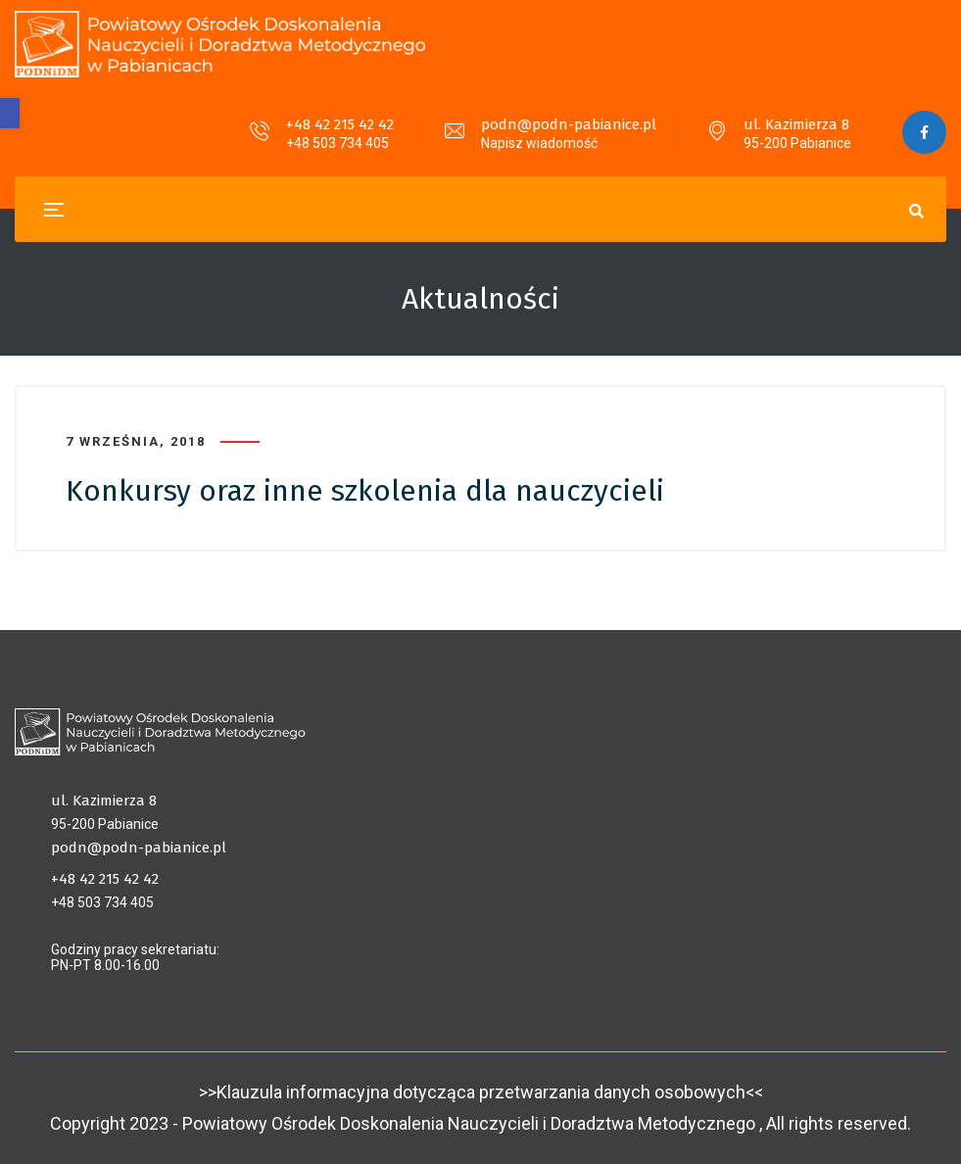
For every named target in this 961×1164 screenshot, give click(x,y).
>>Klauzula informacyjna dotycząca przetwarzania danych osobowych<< (481, 1092)
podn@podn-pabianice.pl (568, 124)
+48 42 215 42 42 (340, 124)
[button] (10, 113)
